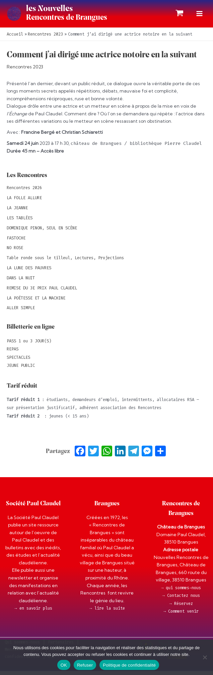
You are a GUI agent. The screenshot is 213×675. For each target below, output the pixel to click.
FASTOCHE (16, 241)
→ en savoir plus (33, 612)
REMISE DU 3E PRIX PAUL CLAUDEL (42, 291)
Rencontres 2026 (24, 191)
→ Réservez (181, 607)
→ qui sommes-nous (181, 591)
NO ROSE (15, 252)
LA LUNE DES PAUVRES (29, 272)
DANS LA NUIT (21, 281)
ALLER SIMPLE (21, 312)
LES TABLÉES (19, 221)
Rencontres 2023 (25, 70)
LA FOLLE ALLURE (24, 202)
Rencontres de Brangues (77, 19)
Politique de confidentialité (129, 665)
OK (64, 665)
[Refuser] (204, 657)
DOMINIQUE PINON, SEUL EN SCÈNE (42, 231)
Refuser (85, 665)
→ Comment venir (181, 615)
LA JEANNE (17, 212)
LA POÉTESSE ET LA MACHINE (36, 301)
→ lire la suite (107, 612)
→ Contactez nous (181, 599)
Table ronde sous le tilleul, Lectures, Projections (65, 262)
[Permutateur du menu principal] (199, 15)
